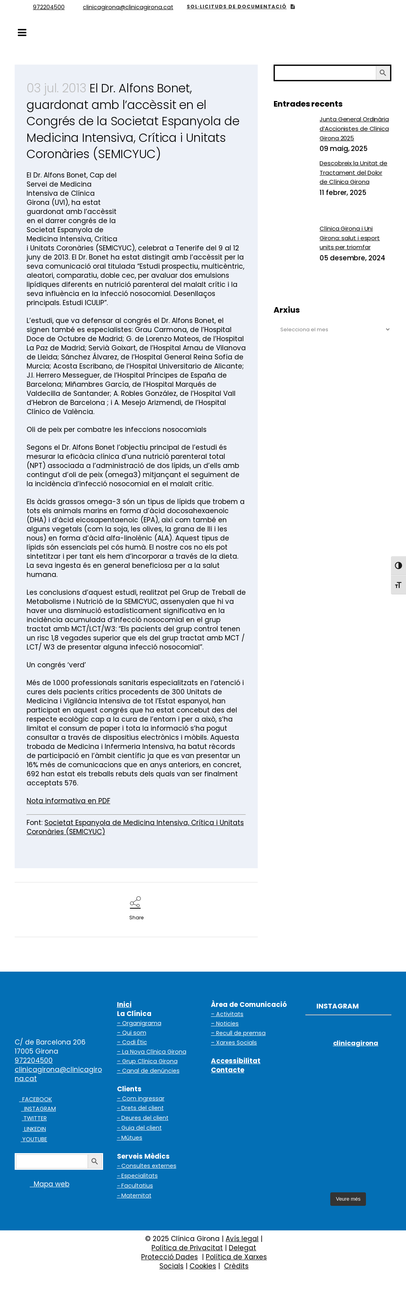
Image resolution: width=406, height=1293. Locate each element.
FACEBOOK (35, 1099)
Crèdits (236, 1266)
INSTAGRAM (38, 1109)
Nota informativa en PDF (68, 801)
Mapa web (42, 1184)
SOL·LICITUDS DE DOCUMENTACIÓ (241, 6)
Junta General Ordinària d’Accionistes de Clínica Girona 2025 (354, 128)
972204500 (34, 1060)
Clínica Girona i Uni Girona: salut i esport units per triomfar (350, 237)
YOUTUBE (34, 1139)
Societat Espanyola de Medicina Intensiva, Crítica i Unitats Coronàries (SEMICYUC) (135, 827)
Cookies (203, 1266)
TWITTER (34, 1118)
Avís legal (242, 1238)
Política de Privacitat (187, 1248)
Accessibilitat (235, 1061)
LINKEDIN (34, 1129)
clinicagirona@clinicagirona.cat (58, 1074)
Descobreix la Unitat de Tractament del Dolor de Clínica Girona (353, 172)
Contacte (227, 1070)
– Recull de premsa (238, 1033)
